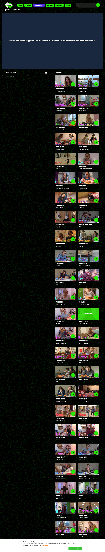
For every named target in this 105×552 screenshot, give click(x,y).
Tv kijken (28, 5)
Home (20, 5)
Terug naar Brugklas (13, 10)
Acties (68, 5)
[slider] (52, 60)
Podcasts (59, 5)
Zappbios (50, 5)
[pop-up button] (92, 63)
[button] (8, 63)
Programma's (39, 5)
